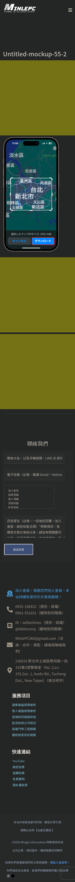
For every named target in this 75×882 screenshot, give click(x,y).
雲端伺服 (26, 503)
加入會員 (26, 491)
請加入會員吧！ (60, 862)
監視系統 (26, 508)
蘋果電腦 (26, 495)
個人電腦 (26, 499)
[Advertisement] (37, 97)
